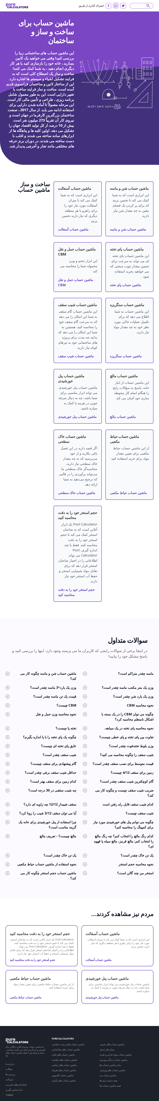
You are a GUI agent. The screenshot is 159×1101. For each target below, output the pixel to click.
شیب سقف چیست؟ (118, 813)
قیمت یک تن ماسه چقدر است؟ (41, 696)
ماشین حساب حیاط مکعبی (128, 493)
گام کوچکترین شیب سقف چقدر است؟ (118, 781)
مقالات (9, 1069)
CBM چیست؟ (41, 705)
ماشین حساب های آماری (64, 1080)
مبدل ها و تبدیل (107, 1049)
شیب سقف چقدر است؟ (41, 755)
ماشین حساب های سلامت (64, 1059)
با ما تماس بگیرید (14, 1089)
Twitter (9, 1094)
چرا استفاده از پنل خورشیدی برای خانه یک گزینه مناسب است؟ (41, 824)
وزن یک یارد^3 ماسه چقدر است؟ (41, 687)
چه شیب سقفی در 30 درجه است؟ (41, 790)
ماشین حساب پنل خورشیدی (77, 416)
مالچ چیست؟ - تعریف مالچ (41, 836)
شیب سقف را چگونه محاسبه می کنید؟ (118, 755)
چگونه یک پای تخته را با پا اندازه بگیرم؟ (41, 737)
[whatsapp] (116, 5)
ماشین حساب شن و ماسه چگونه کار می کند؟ (41, 676)
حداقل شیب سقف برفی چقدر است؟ (41, 772)
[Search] (139, 5)
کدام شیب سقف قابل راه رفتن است (118, 804)
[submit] (148, 6)
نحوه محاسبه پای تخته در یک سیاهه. (118, 728)
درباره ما (10, 1063)
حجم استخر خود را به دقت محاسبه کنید (32, 960)
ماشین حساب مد (108, 1075)
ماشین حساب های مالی (63, 1054)
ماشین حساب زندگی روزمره (113, 1059)
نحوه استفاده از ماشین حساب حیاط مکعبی (41, 864)
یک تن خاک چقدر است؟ (41, 855)
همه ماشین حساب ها (110, 1085)
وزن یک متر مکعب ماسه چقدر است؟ (118, 687)
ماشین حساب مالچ (123, 416)
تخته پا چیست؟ (41, 728)
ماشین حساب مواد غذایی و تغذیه (116, 1054)
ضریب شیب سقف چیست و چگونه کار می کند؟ (118, 793)
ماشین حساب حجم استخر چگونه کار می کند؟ (41, 875)
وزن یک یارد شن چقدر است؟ (118, 696)
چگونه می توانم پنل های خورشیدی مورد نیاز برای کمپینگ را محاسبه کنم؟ (118, 824)
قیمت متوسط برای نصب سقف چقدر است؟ (118, 763)
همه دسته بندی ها (108, 1080)
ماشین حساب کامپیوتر (62, 1075)
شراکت (9, 1079)
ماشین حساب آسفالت (73, 229)
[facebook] (108, 5)
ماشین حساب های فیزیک (64, 1070)
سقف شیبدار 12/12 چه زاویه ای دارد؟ (41, 804)
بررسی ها (10, 1074)
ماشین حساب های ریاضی (64, 1064)
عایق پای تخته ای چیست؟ (41, 746)
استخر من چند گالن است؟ (118, 873)
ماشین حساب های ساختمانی (66, 1049)
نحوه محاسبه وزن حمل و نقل (41, 714)
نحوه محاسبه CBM (118, 705)
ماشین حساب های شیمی (112, 1044)
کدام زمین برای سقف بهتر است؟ (41, 781)
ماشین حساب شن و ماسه (128, 229)
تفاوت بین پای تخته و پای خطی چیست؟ (118, 737)
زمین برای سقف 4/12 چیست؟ (118, 772)
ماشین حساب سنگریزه (126, 356)
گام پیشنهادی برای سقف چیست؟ (41, 763)
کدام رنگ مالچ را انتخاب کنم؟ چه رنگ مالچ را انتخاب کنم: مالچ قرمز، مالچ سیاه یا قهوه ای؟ (118, 841)
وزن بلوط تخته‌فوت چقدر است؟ (118, 746)
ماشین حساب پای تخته (125, 285)
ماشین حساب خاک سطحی (76, 493)
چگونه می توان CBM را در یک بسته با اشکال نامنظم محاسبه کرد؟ (118, 716)
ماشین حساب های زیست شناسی (68, 1044)
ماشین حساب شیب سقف (76, 356)
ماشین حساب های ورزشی (112, 1070)
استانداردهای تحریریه (16, 1084)
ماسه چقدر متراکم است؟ (118, 673)
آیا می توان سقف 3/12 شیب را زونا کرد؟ (41, 813)
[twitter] (123, 5)
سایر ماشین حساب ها (110, 1064)
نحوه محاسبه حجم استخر (118, 864)
